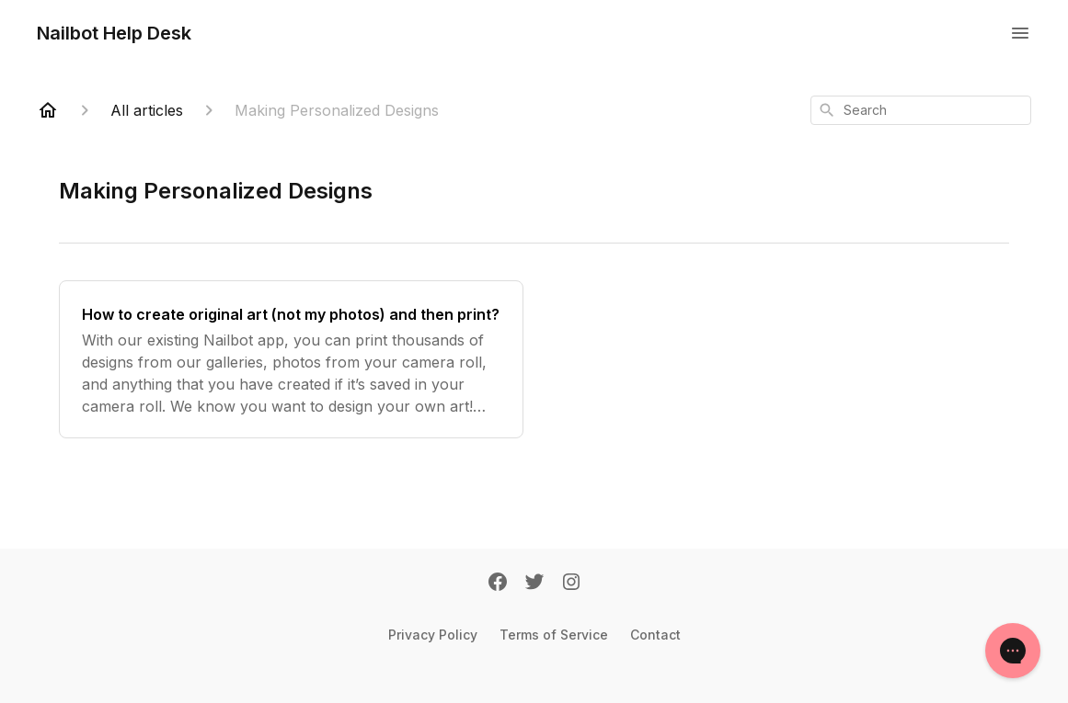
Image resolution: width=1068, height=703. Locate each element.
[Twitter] (534, 583)
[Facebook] (498, 583)
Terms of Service (554, 634)
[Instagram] (571, 583)
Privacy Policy (432, 634)
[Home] (48, 110)
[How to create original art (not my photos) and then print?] (291, 359)
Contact (655, 634)
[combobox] (920, 110)
